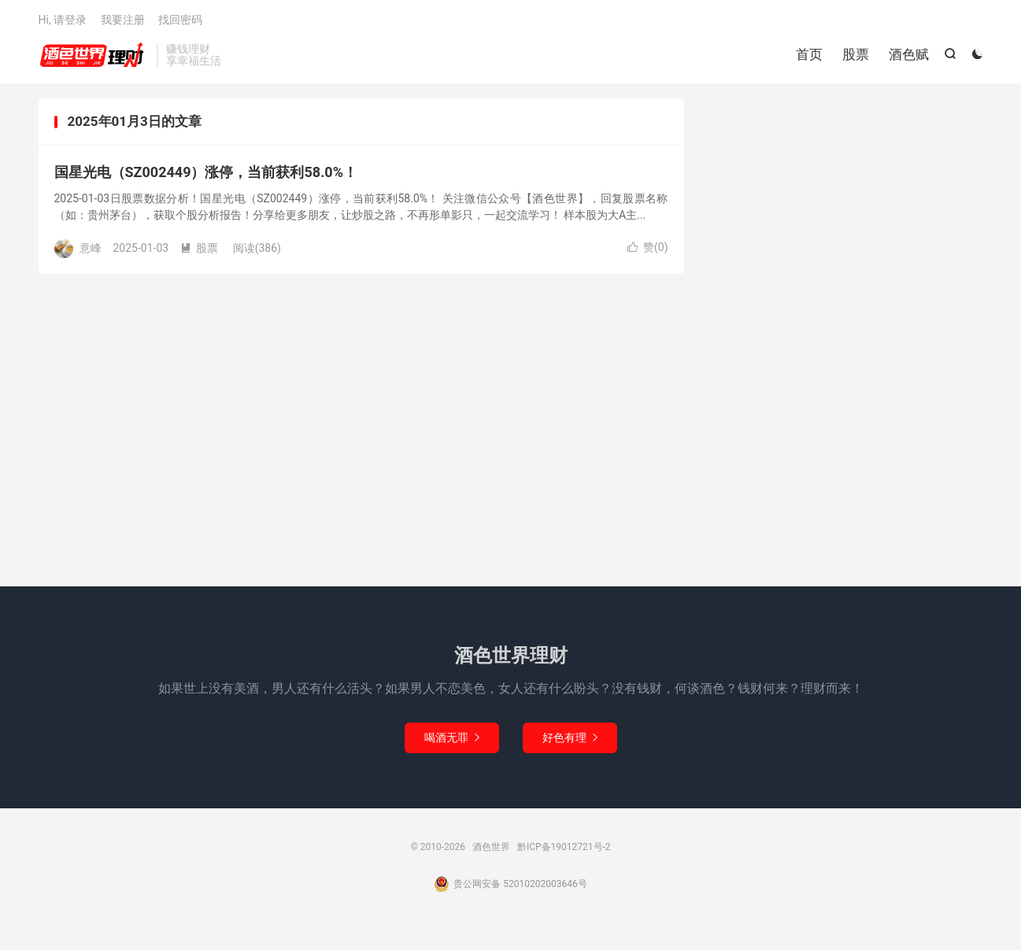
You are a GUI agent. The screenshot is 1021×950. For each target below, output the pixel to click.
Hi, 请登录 (63, 20)
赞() (647, 249)
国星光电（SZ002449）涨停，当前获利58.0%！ (205, 174)
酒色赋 (909, 55)
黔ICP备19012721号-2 (564, 848)
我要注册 (123, 20)
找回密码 (180, 20)
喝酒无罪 (451, 739)
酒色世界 (94, 55)
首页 (809, 55)
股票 (855, 55)
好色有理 (569, 739)
